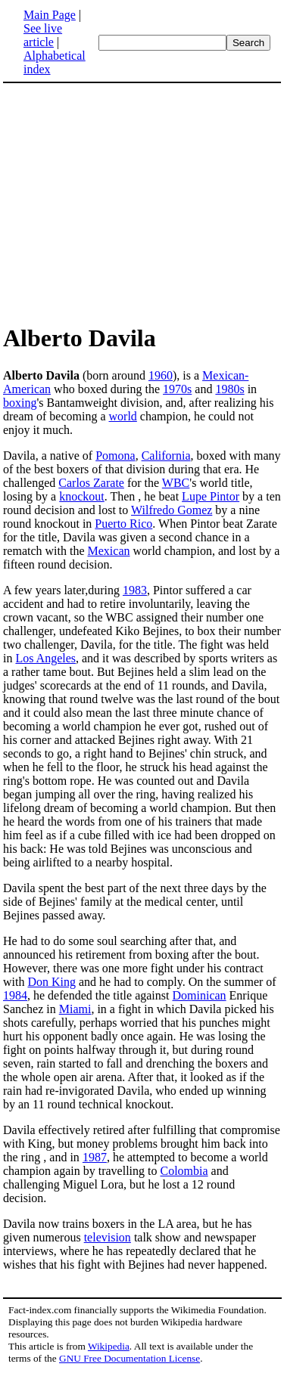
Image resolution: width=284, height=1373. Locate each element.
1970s (177, 389)
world (123, 416)
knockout (82, 496)
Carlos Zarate (91, 482)
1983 (135, 590)
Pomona (115, 455)
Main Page (49, 14)
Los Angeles (45, 658)
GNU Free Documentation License (129, 1358)
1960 (160, 375)
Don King (51, 981)
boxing (19, 402)
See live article (42, 35)
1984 (15, 995)
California (166, 455)
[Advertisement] (142, 202)
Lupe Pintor (210, 496)
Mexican (109, 550)
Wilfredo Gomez (171, 510)
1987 (95, 1157)
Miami (75, 1009)
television (107, 1237)
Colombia (184, 1170)
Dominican (199, 995)
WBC (175, 482)
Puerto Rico (123, 523)
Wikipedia (109, 1346)
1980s (229, 389)
